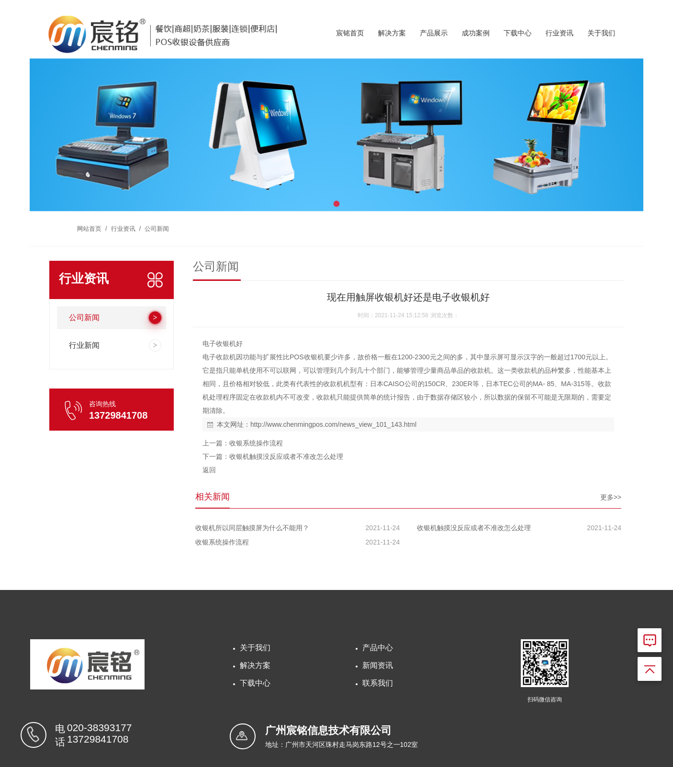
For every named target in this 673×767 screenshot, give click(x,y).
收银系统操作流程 (256, 443)
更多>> (610, 497)
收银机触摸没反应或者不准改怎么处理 (286, 456)
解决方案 (386, 42)
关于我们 (575, 42)
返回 (209, 470)
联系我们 (377, 683)
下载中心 (500, 42)
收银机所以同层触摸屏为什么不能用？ (252, 528)
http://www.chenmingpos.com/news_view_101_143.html (333, 424)
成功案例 (462, 42)
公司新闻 (173, 219)
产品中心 (377, 648)
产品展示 (424, 42)
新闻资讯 (377, 665)
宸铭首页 (348, 42)
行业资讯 (537, 42)
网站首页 (113, 219)
